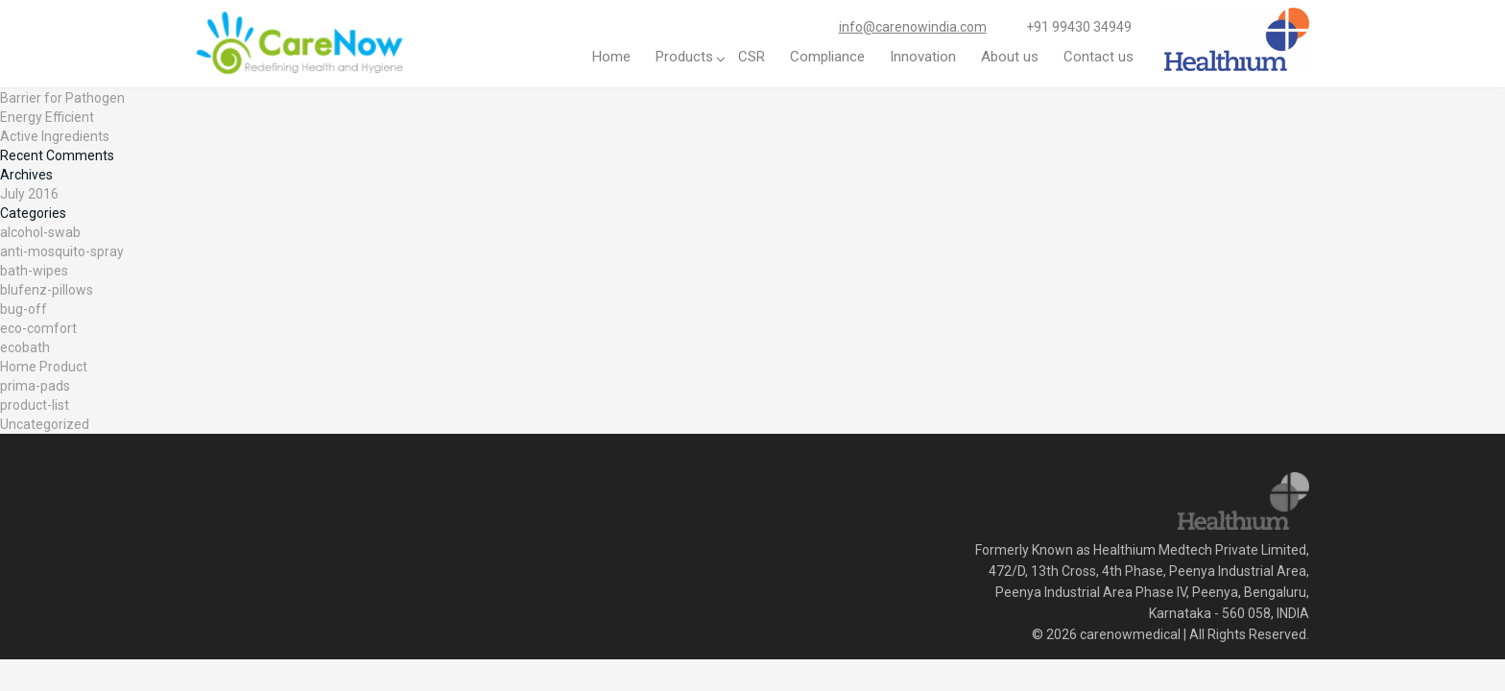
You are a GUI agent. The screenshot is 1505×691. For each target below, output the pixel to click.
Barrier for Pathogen (62, 98)
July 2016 (29, 194)
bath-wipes (34, 270)
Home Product (43, 366)
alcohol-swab (40, 232)
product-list (34, 405)
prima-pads (35, 385)
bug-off (23, 309)
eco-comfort (38, 328)
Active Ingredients (54, 136)
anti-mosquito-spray (62, 251)
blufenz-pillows (46, 290)
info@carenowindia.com (913, 27)
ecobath (25, 347)
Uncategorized (44, 424)
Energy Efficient (47, 117)
